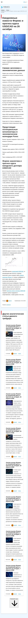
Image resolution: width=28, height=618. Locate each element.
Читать (19, 353)
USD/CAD (9, 304)
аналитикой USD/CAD (17, 271)
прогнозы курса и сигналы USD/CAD (16, 290)
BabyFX (10, 300)
